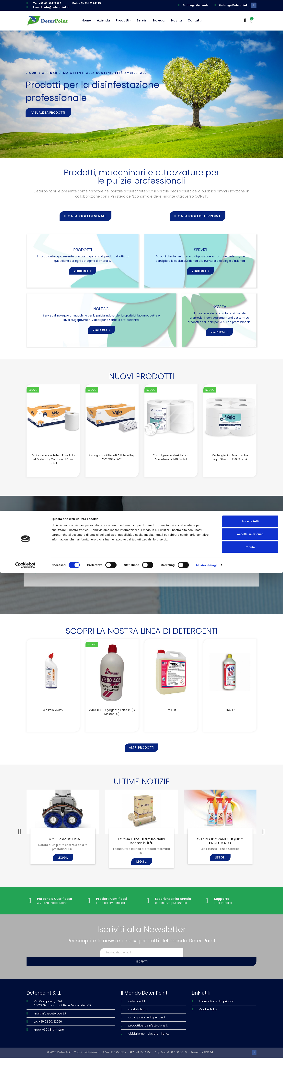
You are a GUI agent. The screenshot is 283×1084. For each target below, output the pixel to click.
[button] (86, 216)
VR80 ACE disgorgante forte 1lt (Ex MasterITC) (112, 743)
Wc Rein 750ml (53, 741)
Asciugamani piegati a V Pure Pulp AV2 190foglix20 (112, 489)
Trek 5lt (171, 741)
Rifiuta (250, 1058)
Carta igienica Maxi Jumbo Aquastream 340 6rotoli (171, 489)
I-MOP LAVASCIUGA (63, 874)
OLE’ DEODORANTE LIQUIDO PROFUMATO (220, 876)
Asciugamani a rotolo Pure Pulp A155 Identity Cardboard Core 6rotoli (53, 491)
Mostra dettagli (206, 1076)
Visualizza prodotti (48, 112)
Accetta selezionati (250, 1045)
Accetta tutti (250, 1032)
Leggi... (63, 893)
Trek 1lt (230, 741)
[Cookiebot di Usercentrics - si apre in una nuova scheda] (25, 1076)
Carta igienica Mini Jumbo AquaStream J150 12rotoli (230, 489)
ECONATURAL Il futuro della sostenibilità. (141, 876)
